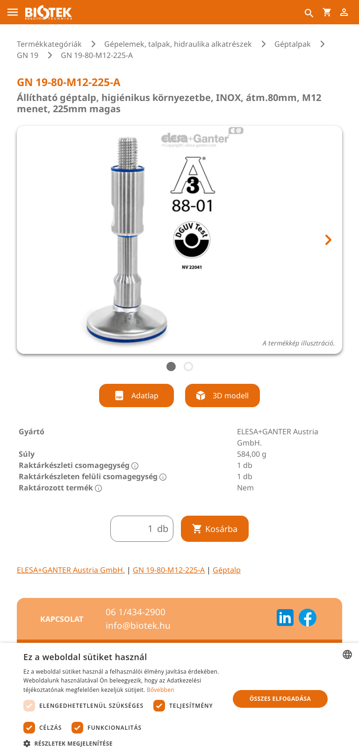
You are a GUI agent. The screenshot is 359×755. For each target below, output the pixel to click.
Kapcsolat (61, 619)
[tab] (171, 367)
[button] (123, 743)
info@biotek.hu (138, 625)
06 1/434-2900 (135, 612)
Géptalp (227, 570)
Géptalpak (292, 44)
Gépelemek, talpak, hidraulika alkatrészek (178, 44)
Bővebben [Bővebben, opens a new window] (160, 690)
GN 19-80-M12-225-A (169, 570)
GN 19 (27, 55)
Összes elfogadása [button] (280, 699)
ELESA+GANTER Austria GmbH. (71, 570)
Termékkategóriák (49, 44)
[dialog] (179, 699)
